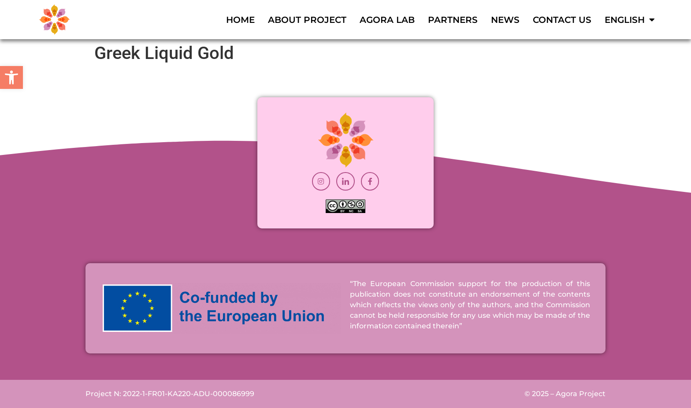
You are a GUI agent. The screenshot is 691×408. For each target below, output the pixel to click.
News (505, 20)
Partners (453, 20)
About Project (307, 20)
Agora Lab (387, 20)
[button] (11, 77)
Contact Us (562, 20)
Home (240, 20)
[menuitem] (629, 20)
